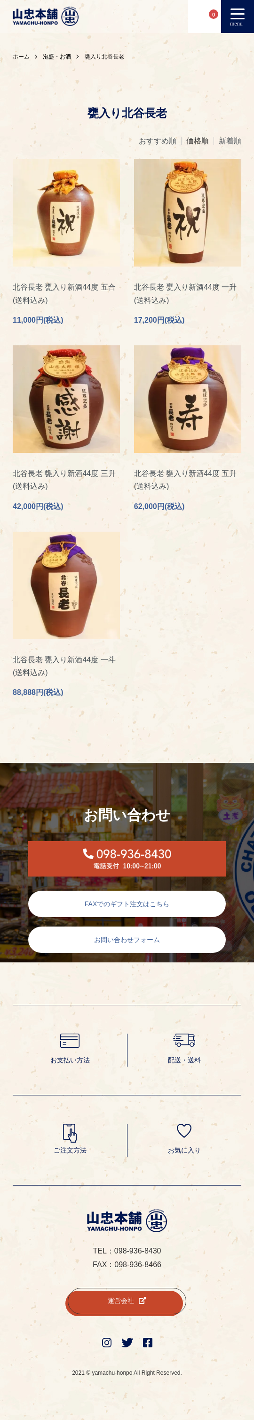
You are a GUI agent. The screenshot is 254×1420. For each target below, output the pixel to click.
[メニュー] (237, 16)
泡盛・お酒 (57, 56)
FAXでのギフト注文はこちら (127, 904)
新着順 (230, 141)
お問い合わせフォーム (127, 940)
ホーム (21, 56)
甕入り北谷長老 (104, 56)
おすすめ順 (157, 141)
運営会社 (127, 1300)
